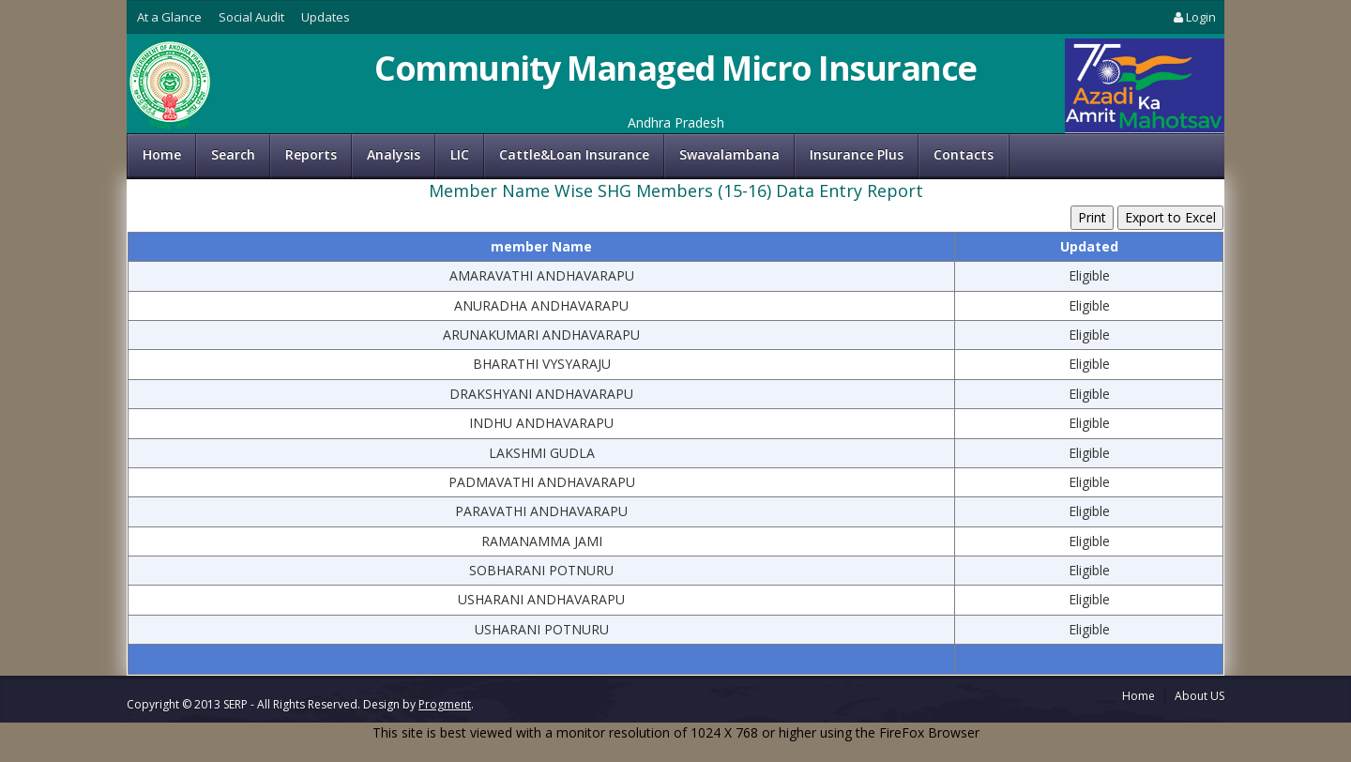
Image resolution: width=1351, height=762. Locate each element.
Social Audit (251, 16)
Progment (444, 704)
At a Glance (169, 16)
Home (162, 154)
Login (1193, 16)
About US (1199, 696)
